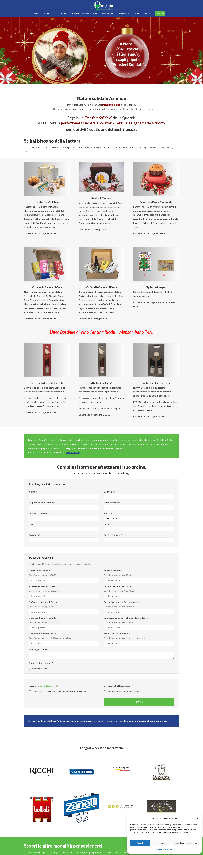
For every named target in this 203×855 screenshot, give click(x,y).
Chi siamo (46, 14)
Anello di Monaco (113, 570)
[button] (197, 818)
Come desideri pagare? (42, 663)
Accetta (140, 843)
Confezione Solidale (39, 570)
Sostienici (123, 14)
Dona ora (160, 13)
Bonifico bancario (38, 668)
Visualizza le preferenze (186, 843)
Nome (33, 491)
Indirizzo (109, 513)
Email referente (112, 502)
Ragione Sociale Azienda (42, 502)
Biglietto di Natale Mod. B (117, 633)
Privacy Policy (170, 849)
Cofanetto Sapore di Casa (117, 586)
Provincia (34, 535)
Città (107, 524)
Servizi (60, 14)
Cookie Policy (159, 849)
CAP (32, 524)
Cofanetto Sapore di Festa (43, 602)
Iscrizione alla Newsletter (117, 686)
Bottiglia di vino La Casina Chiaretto (122, 602)
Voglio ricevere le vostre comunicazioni (122, 691)
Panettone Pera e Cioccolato (44, 586)
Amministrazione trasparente (82, 14)
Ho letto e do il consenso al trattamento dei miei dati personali (57, 691)
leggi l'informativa (47, 686)
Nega (162, 843)
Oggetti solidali (108, 14)
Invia (139, 701)
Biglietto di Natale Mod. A (42, 633)
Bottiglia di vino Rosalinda (42, 617)
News (137, 14)
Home (36, 14)
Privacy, (43, 686)
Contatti (147, 14)
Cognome (109, 491)
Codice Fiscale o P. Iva (115, 535)
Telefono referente (39, 513)
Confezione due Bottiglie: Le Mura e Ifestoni (127, 617)
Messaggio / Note (38, 649)
